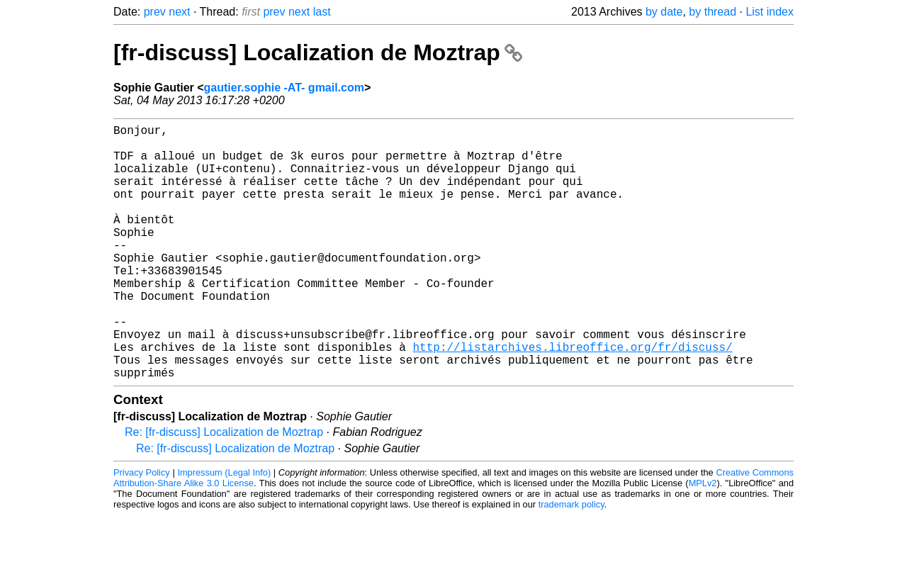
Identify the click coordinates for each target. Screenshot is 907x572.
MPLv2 (703, 539)
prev (155, 12)
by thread (712, 12)
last (322, 12)
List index (769, 12)
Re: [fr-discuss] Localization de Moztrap (224, 489)
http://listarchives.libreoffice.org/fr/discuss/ (572, 397)
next (179, 12)
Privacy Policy (141, 529)
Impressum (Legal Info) (224, 529)
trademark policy (571, 561)
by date (664, 12)
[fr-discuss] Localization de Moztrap (317, 52)
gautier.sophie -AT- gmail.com (284, 88)
